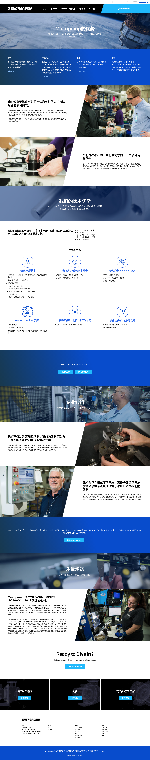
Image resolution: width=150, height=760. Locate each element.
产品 (44, 9)
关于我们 (92, 9)
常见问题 (77, 737)
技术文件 (77, 729)
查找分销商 (78, 727)
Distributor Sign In (143, 2)
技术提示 (77, 731)
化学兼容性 (78, 735)
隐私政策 (104, 729)
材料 (76, 733)
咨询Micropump (124, 9)
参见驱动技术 (83, 372)
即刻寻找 (24, 698)
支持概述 (82, 9)
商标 (103, 733)
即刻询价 (75, 698)
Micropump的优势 (68, 9)
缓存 (103, 735)
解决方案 (54, 9)
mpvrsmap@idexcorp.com (33, 733)
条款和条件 (105, 731)
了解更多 (11, 71)
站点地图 (104, 727)
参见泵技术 (66, 372)
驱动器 (50, 729)
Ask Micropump (75, 666)
